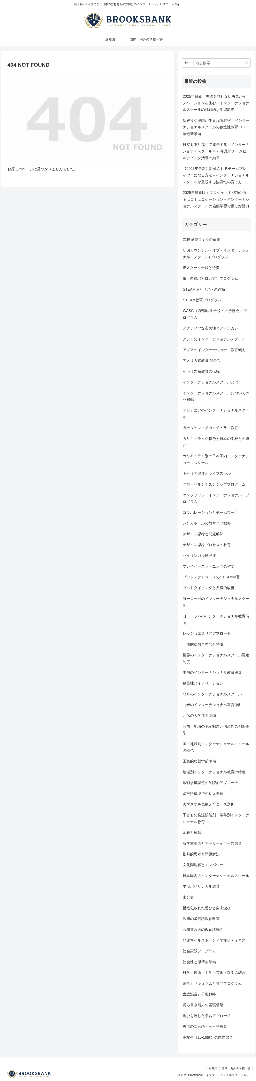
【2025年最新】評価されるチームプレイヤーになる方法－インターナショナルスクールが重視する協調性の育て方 (216, 175)
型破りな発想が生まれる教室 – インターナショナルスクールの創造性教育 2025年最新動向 (216, 127)
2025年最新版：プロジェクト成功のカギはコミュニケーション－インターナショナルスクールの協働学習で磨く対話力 (216, 199)
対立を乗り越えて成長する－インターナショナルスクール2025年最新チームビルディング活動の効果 (216, 151)
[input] (216, 63)
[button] (246, 62)
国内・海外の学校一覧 (236, 1068)
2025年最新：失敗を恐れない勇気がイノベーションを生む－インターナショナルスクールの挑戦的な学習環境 (216, 103)
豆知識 (213, 1068)
